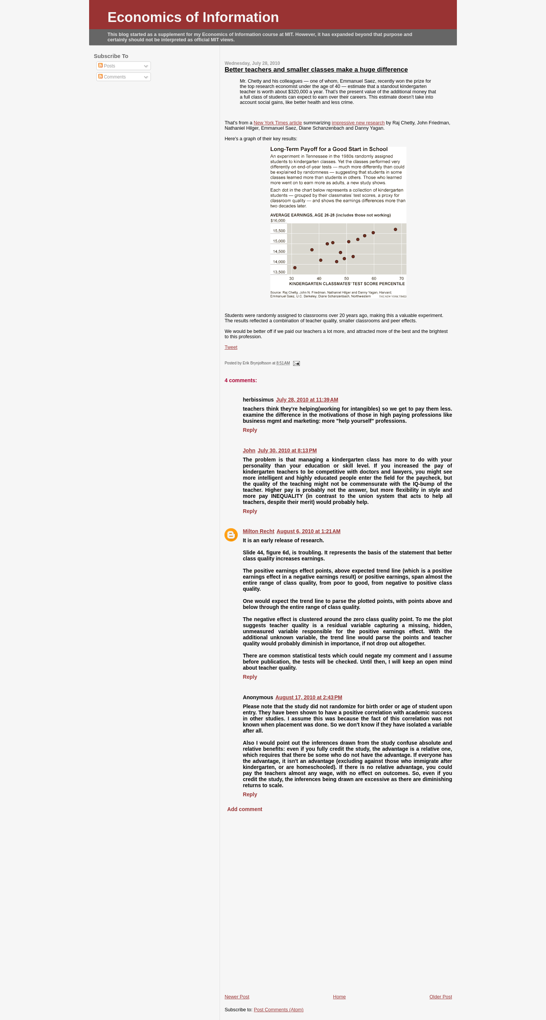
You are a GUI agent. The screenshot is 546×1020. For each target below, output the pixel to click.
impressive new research (358, 123)
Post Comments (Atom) (279, 1009)
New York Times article (278, 123)
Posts (106, 66)
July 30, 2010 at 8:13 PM (287, 450)
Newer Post (236, 997)
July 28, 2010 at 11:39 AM (307, 400)
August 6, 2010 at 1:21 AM (309, 531)
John (249, 450)
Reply (250, 430)
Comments (112, 77)
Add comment (244, 809)
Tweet (230, 347)
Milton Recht (258, 531)
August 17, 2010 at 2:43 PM (308, 697)
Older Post (441, 997)
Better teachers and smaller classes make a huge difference (316, 69)
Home (339, 997)
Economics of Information (193, 17)
